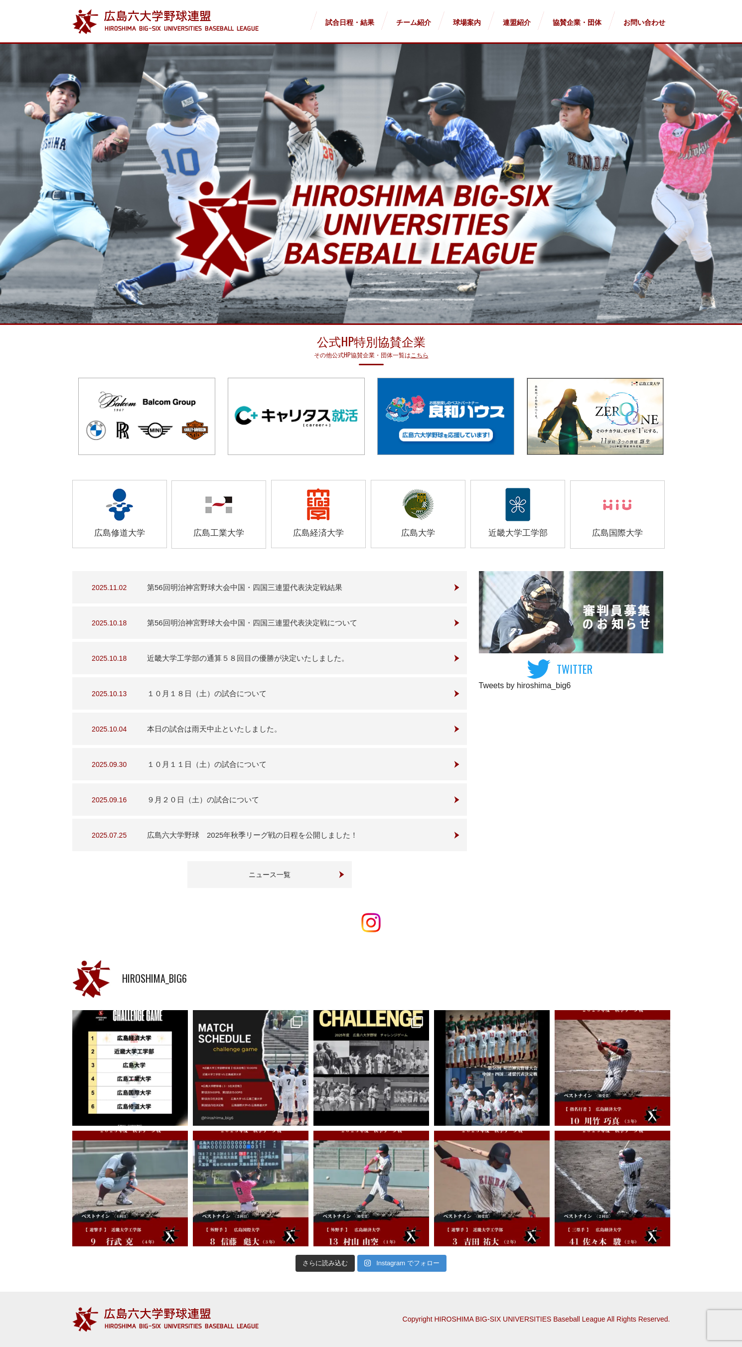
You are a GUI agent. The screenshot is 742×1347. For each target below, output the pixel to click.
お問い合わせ (644, 22)
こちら (420, 354)
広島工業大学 (218, 513)
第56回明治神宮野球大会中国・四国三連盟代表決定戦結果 (244, 587)
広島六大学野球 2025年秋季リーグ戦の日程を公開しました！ (252, 835)
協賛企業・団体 (577, 22)
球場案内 (467, 22)
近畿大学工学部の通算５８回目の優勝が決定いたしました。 (248, 658)
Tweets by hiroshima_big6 (525, 685)
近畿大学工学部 (518, 513)
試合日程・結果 (349, 22)
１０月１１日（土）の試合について (207, 764)
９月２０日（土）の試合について (203, 799)
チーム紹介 (413, 22)
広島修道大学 (119, 513)
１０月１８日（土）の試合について (207, 693)
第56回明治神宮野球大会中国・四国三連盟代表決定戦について (252, 622)
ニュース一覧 (270, 875)
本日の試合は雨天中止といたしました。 (214, 729)
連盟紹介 (517, 22)
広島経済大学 (318, 513)
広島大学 (418, 513)
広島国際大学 (617, 513)
